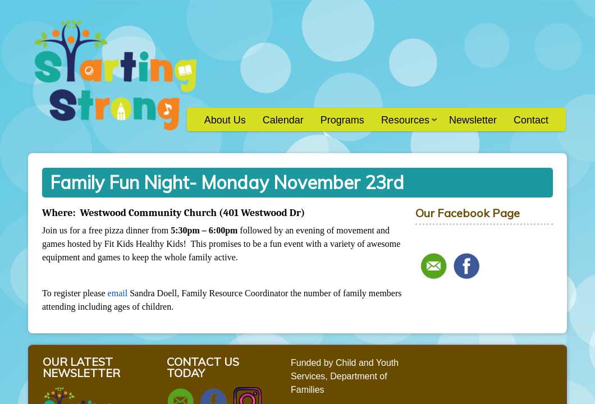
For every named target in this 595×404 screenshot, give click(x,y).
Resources (405, 123)
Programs (342, 120)
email (118, 293)
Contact (531, 120)
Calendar (283, 120)
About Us (225, 120)
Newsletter (473, 120)
